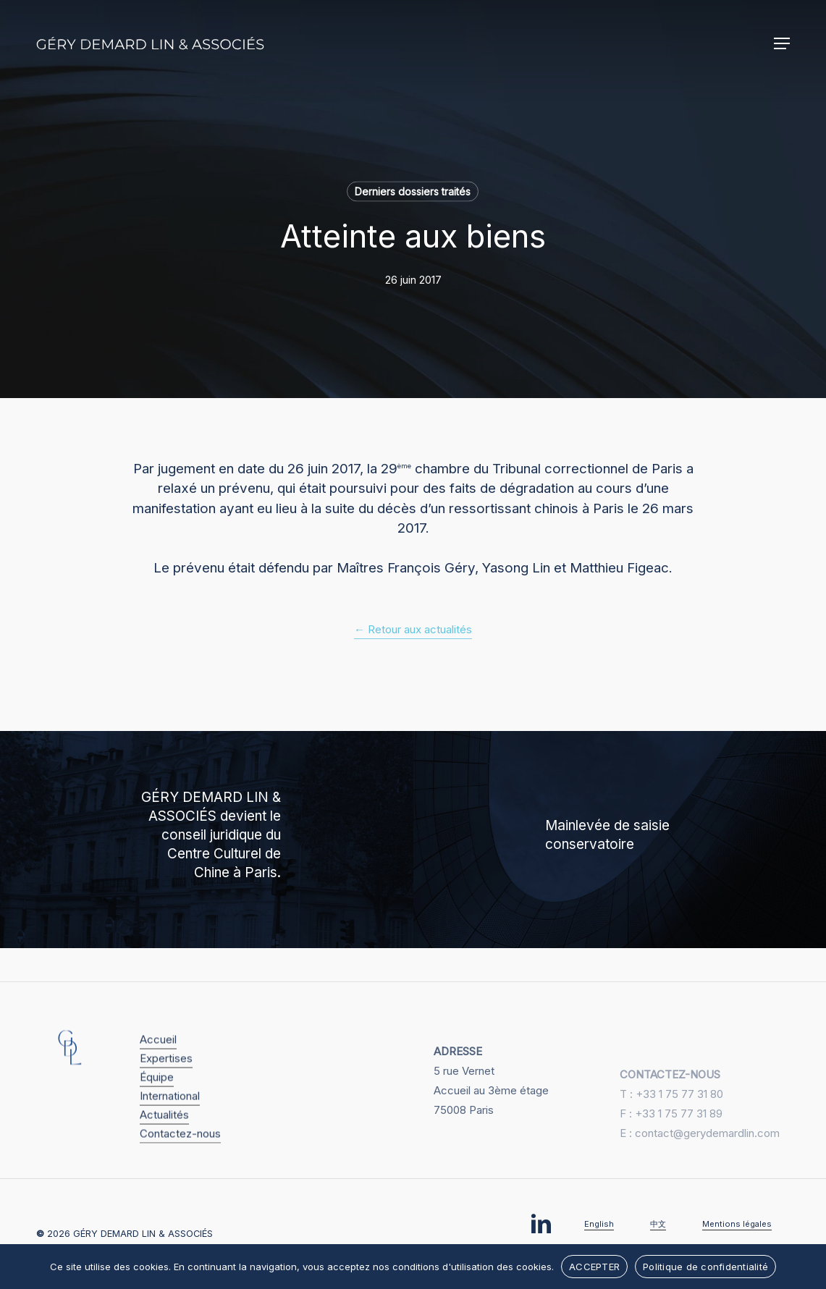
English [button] (599, 1224)
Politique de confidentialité (705, 1266)
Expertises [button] (166, 1096)
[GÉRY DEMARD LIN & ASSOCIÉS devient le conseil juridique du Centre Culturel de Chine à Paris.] (206, 839)
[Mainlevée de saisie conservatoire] (620, 839)
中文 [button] (658, 1224)
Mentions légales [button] (737, 1224)
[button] (782, 43)
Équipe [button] (157, 1115)
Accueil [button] (158, 1077)
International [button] (170, 1134)
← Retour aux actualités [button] (413, 629)
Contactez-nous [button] (180, 1171)
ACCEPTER (594, 1266)
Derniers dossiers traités (413, 191)
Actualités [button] (164, 1152)
